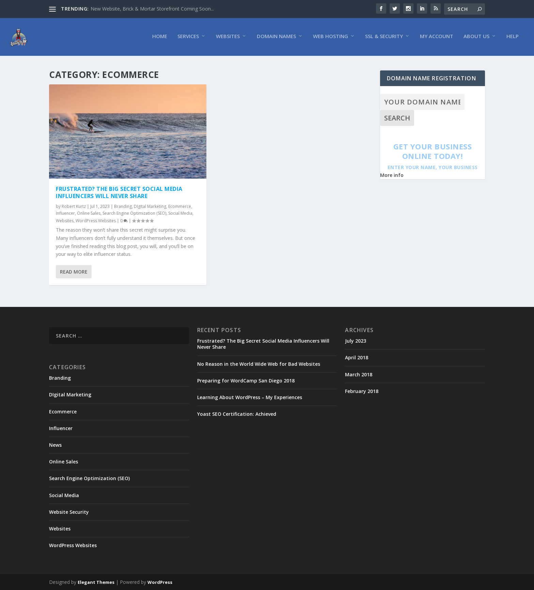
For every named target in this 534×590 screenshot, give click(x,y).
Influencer (65, 213)
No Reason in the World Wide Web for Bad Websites (258, 364)
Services (188, 38)
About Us (476, 38)
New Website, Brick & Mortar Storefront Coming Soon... (152, 8)
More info (392, 175)
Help (512, 38)
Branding (123, 206)
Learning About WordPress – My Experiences (249, 397)
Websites (228, 38)
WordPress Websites (96, 221)
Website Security (69, 512)
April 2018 (356, 358)
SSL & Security (384, 38)
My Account (436, 38)
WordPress (159, 582)
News (55, 445)
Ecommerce (179, 206)
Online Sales (88, 213)
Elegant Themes (96, 582)
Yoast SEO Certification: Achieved (236, 414)
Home (159, 38)
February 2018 (361, 391)
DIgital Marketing (150, 206)
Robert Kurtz (74, 206)
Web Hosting (330, 38)
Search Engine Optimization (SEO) (134, 213)
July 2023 (355, 341)
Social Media (180, 213)
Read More (74, 272)
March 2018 (358, 374)
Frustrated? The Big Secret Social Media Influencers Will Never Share (119, 192)
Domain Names (276, 38)
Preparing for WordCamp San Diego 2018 (246, 381)
